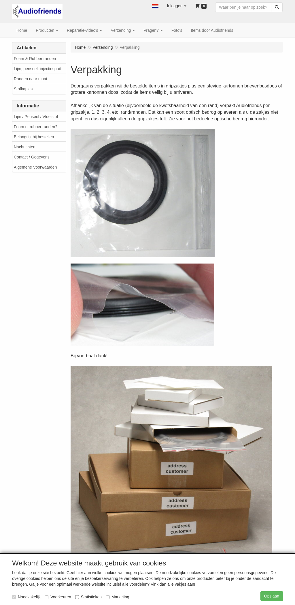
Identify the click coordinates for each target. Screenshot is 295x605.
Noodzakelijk (26, 597)
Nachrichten (24, 147)
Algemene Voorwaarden (35, 167)
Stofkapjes (23, 89)
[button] (155, 6)
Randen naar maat (30, 78)
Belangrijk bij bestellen (34, 137)
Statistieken (88, 597)
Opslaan (271, 596)
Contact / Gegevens (32, 157)
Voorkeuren (58, 597)
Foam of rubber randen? (35, 126)
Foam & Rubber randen (35, 58)
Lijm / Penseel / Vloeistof (36, 116)
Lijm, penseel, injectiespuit (37, 68)
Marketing (117, 597)
